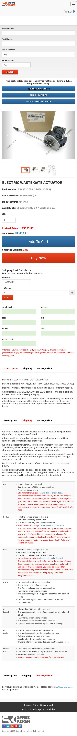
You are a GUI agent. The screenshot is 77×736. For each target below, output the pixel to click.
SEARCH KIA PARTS (38, 95)
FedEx (5, 328)
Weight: (7, 288)
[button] (7, 135)
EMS (4, 318)
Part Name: (7, 39)
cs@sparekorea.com (65, 687)
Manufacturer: (8, 49)
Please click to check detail (51, 492)
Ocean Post (7, 339)
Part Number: (8, 28)
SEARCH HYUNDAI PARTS (39, 88)
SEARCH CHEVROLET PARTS (38, 101)
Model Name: (8, 60)
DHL (42, 318)
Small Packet (8, 307)
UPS (42, 328)
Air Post (44, 307)
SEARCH (9, 72)
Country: (6, 277)
